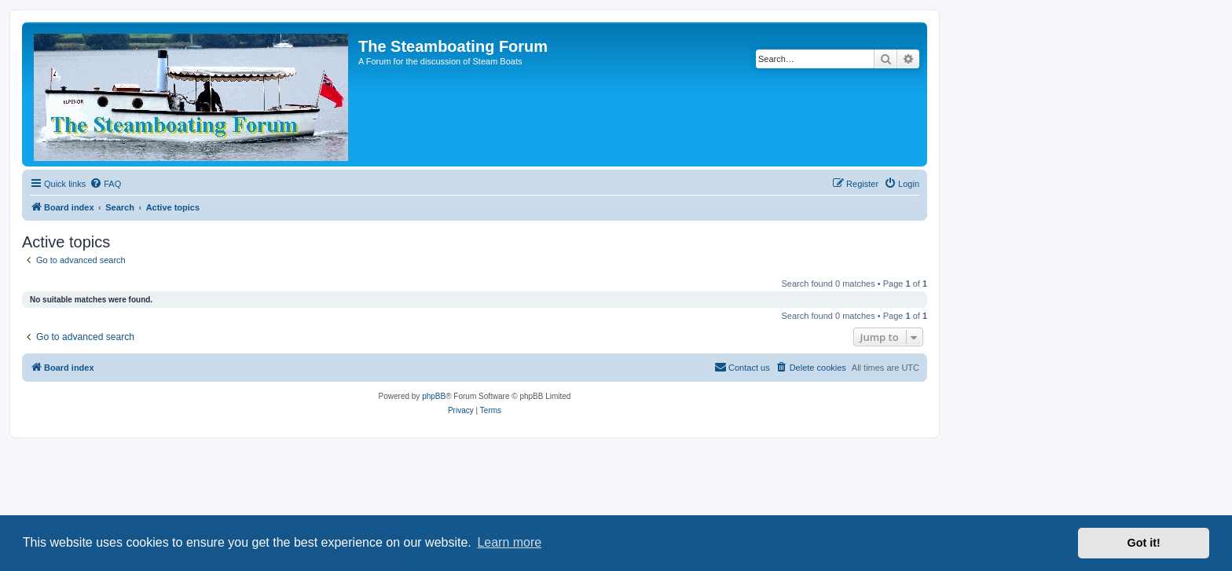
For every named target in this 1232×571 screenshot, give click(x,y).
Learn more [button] (509, 542)
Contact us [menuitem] (742, 366)
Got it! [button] (1144, 542)
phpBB (434, 396)
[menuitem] (105, 183)
